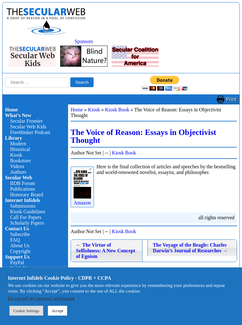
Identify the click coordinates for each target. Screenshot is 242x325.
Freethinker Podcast (30, 132)
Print (231, 99)
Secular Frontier (26, 121)
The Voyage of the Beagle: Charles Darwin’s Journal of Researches (190, 247)
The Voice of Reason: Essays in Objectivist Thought (143, 136)
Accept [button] (57, 310)
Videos (17, 166)
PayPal (17, 262)
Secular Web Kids (28, 126)
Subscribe (20, 234)
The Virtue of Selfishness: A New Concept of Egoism (105, 250)
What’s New (18, 115)
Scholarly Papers (27, 223)
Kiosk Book (117, 109)
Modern (18, 143)
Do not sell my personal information (41, 298)
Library (13, 138)
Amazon (82, 199)
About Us (20, 245)
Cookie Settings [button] (26, 310)
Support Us (17, 257)
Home (11, 109)
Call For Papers (26, 217)
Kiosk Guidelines (27, 211)
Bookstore (20, 160)
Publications (22, 189)
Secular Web (18, 177)
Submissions (23, 206)
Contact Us (17, 228)
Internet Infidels (22, 200)
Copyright (20, 251)
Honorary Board (26, 194)
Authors (18, 172)
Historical (20, 149)
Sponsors (84, 41)
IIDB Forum (22, 183)
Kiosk (16, 155)
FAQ (15, 240)
